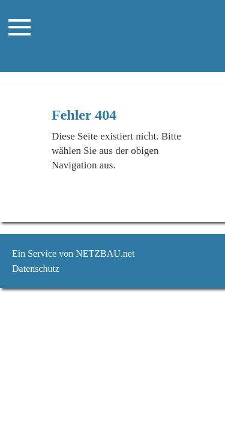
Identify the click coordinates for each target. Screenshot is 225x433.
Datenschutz (35, 268)
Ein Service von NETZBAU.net (73, 253)
